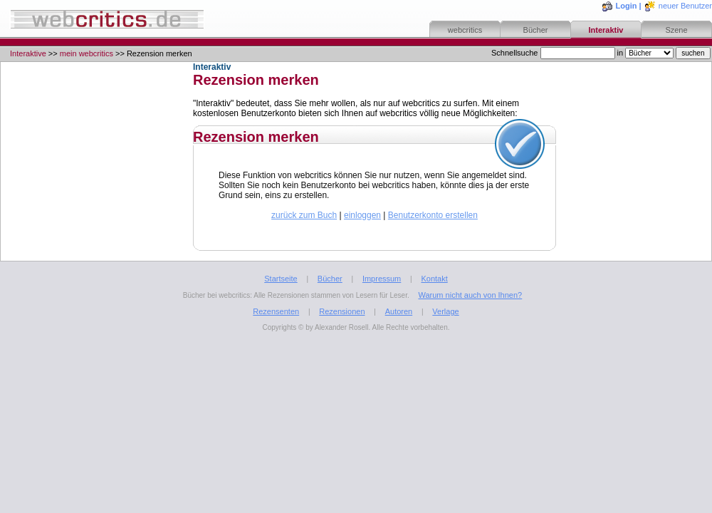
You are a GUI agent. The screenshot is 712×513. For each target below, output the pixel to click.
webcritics (465, 30)
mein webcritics (86, 53)
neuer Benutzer (685, 5)
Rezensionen (342, 311)
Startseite (280, 278)
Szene (676, 30)
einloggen (362, 215)
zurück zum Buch (304, 215)
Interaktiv (606, 30)
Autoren (399, 311)
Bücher (535, 30)
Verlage (445, 311)
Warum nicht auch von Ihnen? (470, 295)
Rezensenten (276, 311)
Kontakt (434, 278)
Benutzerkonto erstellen (433, 215)
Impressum (381, 278)
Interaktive (28, 53)
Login (626, 5)
